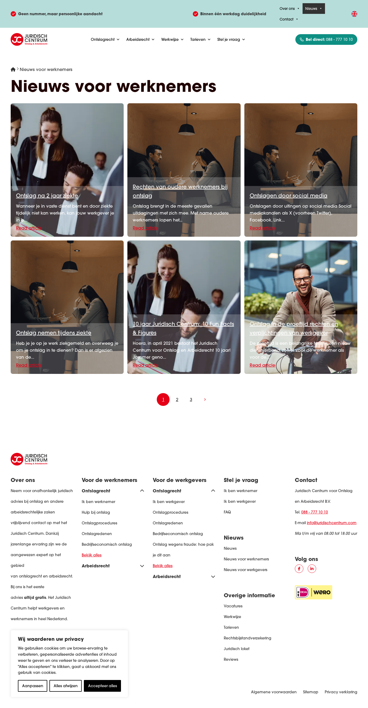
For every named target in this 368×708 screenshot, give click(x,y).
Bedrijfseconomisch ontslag (107, 544)
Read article (28, 228)
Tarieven (200, 39)
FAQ (227, 512)
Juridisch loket (236, 648)
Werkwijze (172, 39)
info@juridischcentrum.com (332, 522)
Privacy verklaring (341, 692)
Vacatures (233, 606)
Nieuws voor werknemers (246, 559)
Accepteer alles (102, 685)
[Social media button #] (299, 568)
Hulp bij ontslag (96, 512)
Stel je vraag (231, 39)
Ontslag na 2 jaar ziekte (47, 195)
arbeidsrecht (60, 576)
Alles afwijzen (66, 685)
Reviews (231, 659)
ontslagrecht (30, 576)
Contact (289, 19)
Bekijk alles (91, 555)
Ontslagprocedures (99, 523)
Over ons (290, 8)
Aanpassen (32, 685)
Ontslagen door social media (288, 195)
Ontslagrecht (105, 39)
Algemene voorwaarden (274, 692)
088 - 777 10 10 (314, 512)
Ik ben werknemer (98, 501)
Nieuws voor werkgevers (245, 569)
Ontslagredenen (97, 533)
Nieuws (313, 8)
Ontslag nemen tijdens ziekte (53, 332)
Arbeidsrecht (140, 39)
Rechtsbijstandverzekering (247, 638)
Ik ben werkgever (169, 501)
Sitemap (310, 692)
